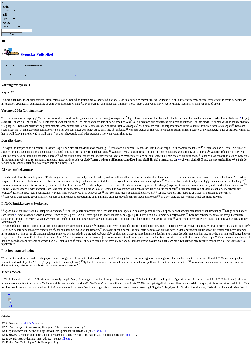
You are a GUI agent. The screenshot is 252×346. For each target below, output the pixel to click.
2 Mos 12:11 (99, 330)
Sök (12, 34)
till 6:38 (66, 338)
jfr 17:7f (130, 334)
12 (9, 299)
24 (10, 305)
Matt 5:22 (28, 323)
